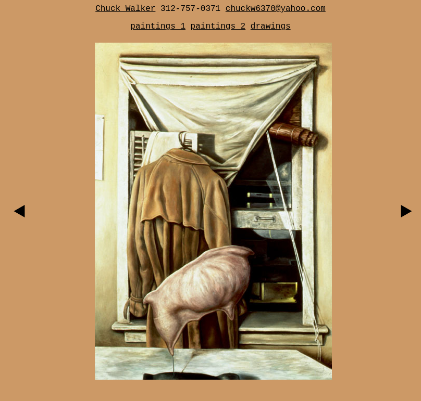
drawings (271, 26)
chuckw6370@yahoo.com (276, 9)
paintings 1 (157, 26)
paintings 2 (218, 26)
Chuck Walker (125, 9)
